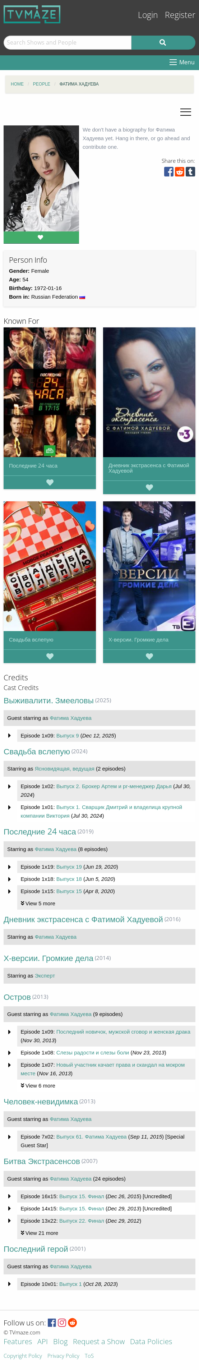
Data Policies (151, 1342)
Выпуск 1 (70, 1284)
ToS (89, 1356)
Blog (60, 1342)
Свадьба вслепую (31, 639)
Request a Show (99, 1342)
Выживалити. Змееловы (49, 700)
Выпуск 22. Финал (81, 1221)
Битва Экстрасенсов (42, 1161)
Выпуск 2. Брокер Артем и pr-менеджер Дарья (114, 786)
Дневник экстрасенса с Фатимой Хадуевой (148, 467)
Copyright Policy (23, 1356)
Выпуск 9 (67, 735)
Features (18, 1342)
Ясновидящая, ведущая (64, 769)
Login (148, 14)
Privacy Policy (63, 1356)
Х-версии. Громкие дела (138, 639)
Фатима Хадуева (70, 718)
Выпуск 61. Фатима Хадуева (91, 1137)
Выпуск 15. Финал (81, 1196)
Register (180, 14)
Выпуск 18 (69, 879)
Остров (17, 996)
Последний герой (36, 1248)
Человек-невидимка (41, 1101)
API (42, 1342)
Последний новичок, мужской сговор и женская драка (123, 1032)
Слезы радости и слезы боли (92, 1052)
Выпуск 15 (69, 891)
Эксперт (45, 976)
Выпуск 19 (69, 867)
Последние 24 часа (33, 465)
